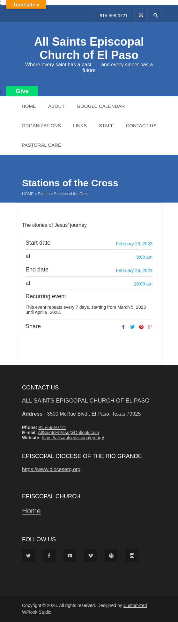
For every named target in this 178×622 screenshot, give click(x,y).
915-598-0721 (114, 15)
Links (80, 125)
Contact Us (141, 125)
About (56, 106)
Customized (135, 605)
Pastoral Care (41, 145)
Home (29, 106)
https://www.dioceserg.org (51, 469)
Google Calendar (101, 106)
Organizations (41, 125)
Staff (106, 125)
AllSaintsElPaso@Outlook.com (68, 432)
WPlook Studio (36, 612)
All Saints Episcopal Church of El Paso (89, 48)
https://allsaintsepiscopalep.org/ (73, 437)
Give (22, 91)
